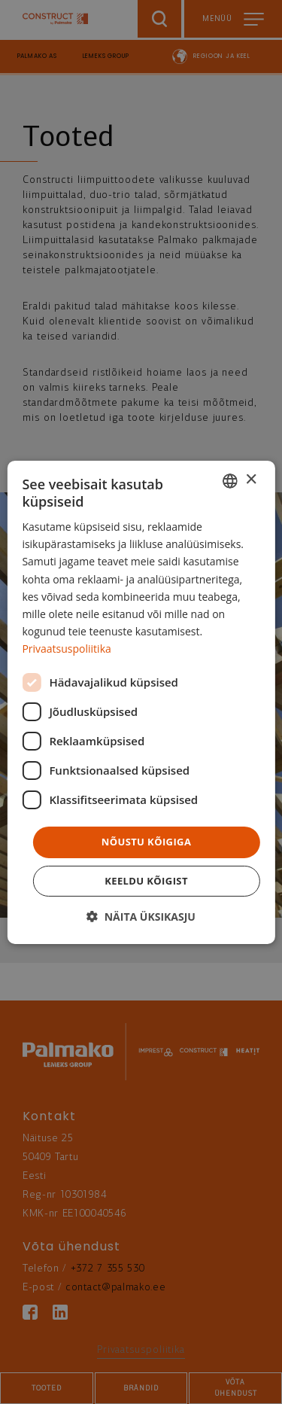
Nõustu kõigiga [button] (147, 841)
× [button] (250, 480)
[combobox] (230, 480)
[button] (141, 916)
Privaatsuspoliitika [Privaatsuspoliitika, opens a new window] (66, 648)
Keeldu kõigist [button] (146, 881)
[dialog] (140, 701)
